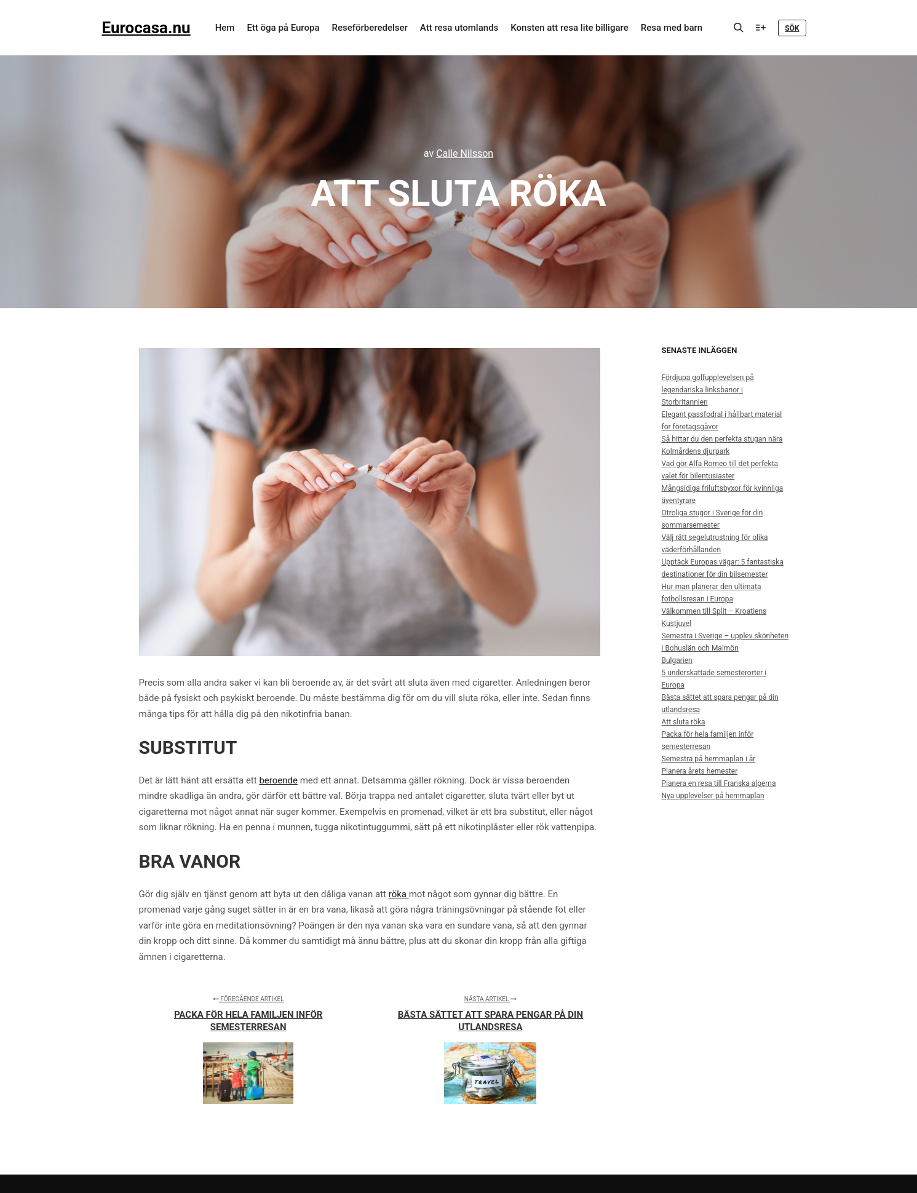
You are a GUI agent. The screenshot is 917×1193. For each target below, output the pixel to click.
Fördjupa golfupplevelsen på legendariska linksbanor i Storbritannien (708, 389)
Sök (792, 28)
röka (399, 894)
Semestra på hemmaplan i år (709, 759)
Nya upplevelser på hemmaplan (713, 795)
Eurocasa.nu (146, 27)
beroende (278, 780)
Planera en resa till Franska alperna (719, 783)
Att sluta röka (683, 722)
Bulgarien (677, 660)
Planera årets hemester (700, 771)
